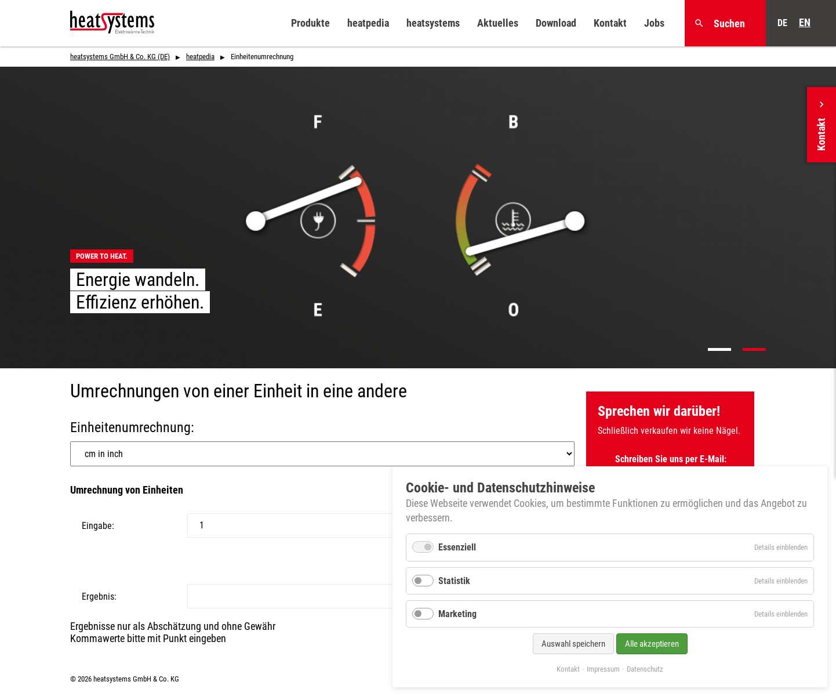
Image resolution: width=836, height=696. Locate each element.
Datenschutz (645, 669)
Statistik (454, 580)
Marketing (457, 613)
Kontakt (568, 669)
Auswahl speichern (573, 644)
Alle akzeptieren (652, 644)
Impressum (603, 669)
